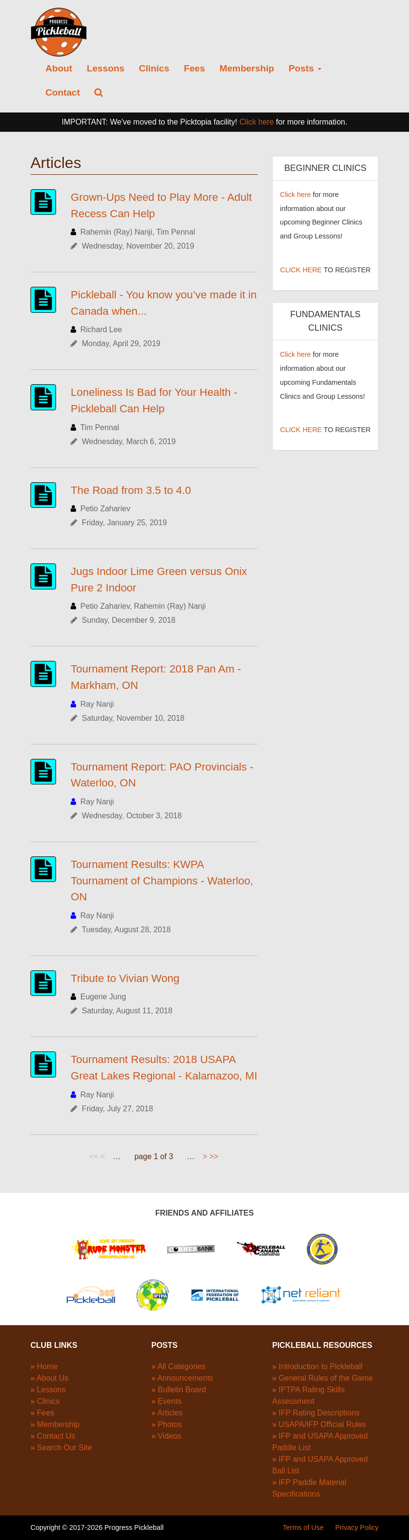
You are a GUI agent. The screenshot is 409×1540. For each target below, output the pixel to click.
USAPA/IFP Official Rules (322, 1424)
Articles (169, 1413)
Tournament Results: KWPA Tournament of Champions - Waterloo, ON (162, 880)
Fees (194, 68)
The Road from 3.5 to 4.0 (131, 490)
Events (169, 1401)
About (58, 68)
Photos (170, 1424)
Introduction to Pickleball (320, 1366)
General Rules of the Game (325, 1378)
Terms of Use (303, 1527)
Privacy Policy (357, 1527)
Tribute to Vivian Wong (125, 978)
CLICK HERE (300, 270)
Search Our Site (64, 1447)
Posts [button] (305, 68)
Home (47, 1366)
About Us (52, 1378)
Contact (62, 92)
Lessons (105, 68)
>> (214, 1156)
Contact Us (56, 1436)
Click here (256, 122)
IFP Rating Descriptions (319, 1413)
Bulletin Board (182, 1390)
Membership (246, 68)
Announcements (185, 1378)
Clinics (154, 68)
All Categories (181, 1366)
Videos (169, 1436)
